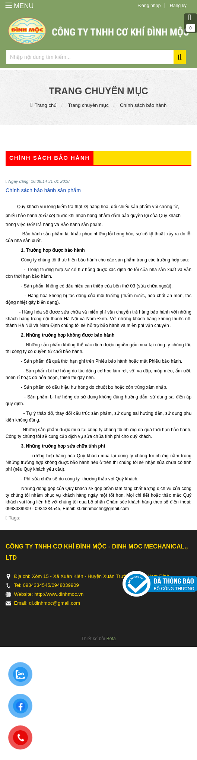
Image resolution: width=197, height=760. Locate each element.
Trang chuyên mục (88, 105)
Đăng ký (178, 5)
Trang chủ (46, 105)
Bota (111, 638)
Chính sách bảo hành (143, 105)
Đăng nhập (150, 5)
